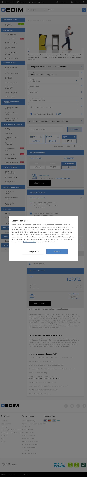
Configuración (33, 251)
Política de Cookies (29, 242)
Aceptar (57, 251)
